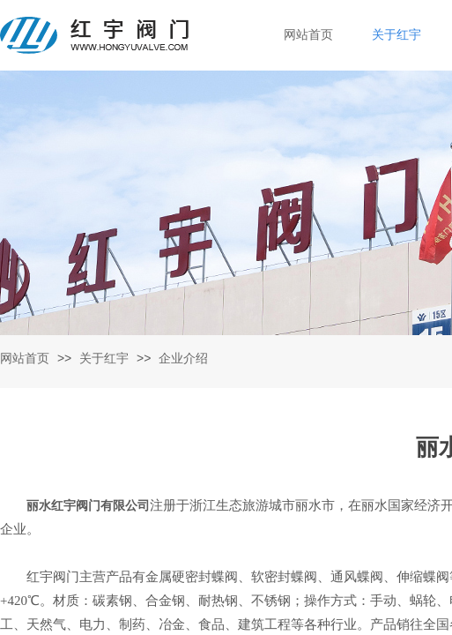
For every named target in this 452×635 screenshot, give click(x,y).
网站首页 (24, 358)
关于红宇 (104, 358)
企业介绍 (183, 358)
